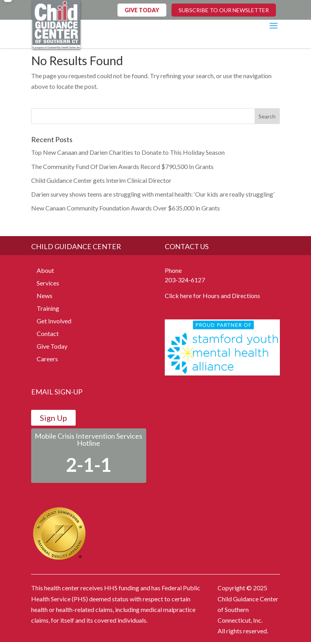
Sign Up (53, 417)
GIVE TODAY (142, 10)
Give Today (52, 346)
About (45, 270)
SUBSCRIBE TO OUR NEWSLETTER (224, 10)
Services (48, 283)
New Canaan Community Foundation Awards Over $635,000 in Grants (125, 208)
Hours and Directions (231, 295)
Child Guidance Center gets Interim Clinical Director (101, 180)
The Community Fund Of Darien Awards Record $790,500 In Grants (122, 166)
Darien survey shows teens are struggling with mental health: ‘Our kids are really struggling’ (152, 194)
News (44, 295)
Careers (47, 358)
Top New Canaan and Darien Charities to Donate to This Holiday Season (128, 152)
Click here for (183, 295)
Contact (48, 333)
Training (48, 308)
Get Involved (54, 321)
